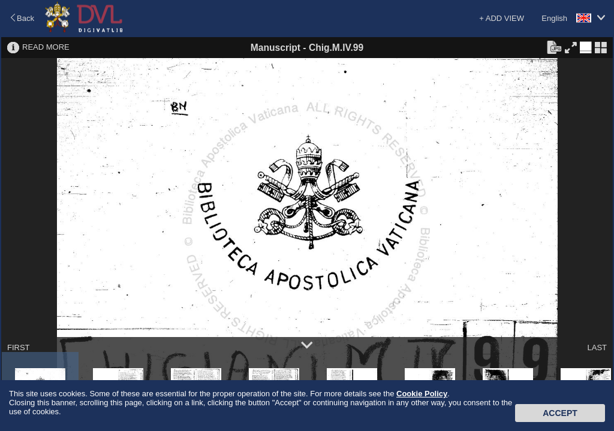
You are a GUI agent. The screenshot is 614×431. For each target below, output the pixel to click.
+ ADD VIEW (501, 18)
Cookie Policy (421, 393)
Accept (560, 413)
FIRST (18, 347)
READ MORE (46, 47)
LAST (597, 347)
